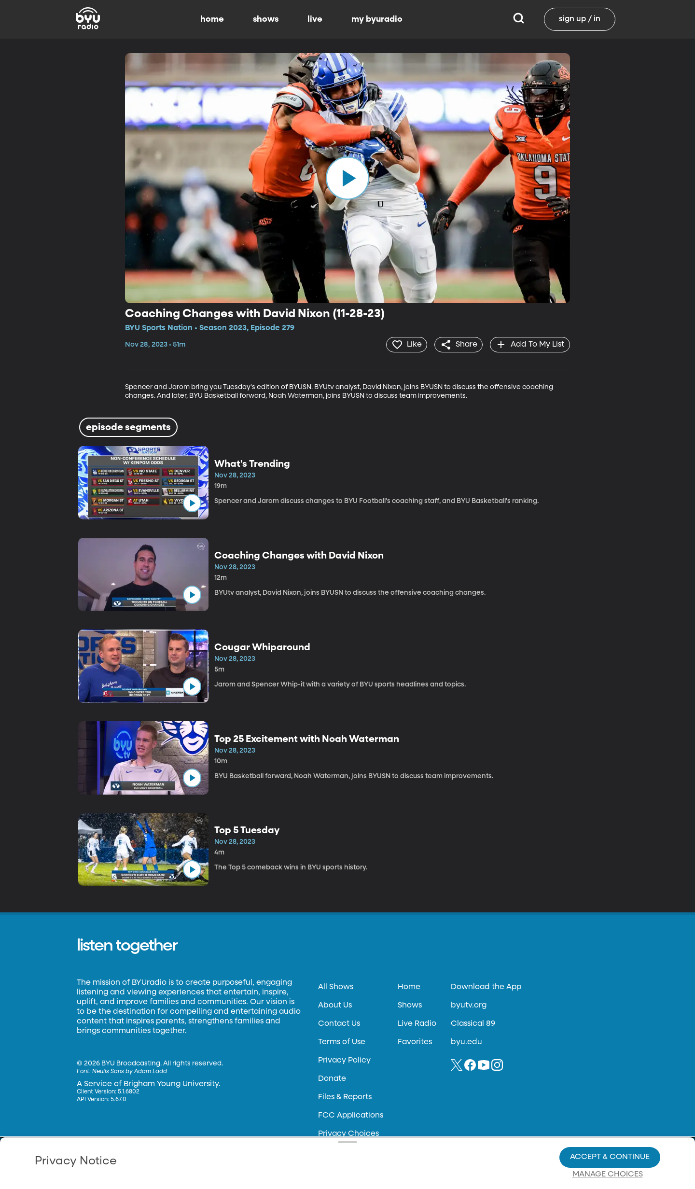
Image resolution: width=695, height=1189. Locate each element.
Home (409, 987)
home (212, 19)
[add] (529, 344)
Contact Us (339, 1023)
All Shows (335, 987)
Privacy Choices (236, 1148)
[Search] (518, 19)
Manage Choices (607, 1141)
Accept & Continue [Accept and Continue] (610, 1124)
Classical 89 (473, 1023)
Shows (410, 1005)
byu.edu (466, 1042)
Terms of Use (341, 1042)
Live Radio (417, 1023)
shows (265, 19)
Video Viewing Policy (306, 1141)
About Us (335, 1005)
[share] (456, 344)
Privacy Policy (344, 1060)
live (314, 19)
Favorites (415, 1042)
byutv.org (468, 1005)
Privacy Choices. (361, 1123)
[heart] (402, 344)
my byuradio (377, 19)
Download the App (486, 987)
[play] (347, 178)
